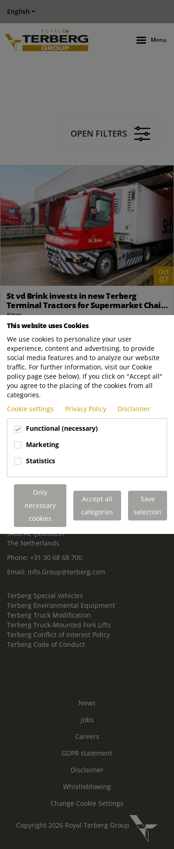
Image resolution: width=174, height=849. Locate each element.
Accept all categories (97, 505)
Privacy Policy (86, 408)
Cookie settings (31, 408)
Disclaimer (133, 408)
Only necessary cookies (40, 505)
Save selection (147, 505)
